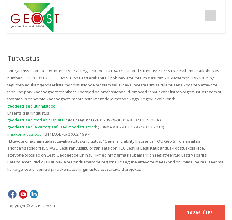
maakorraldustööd (24, 134)
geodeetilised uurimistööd (31, 106)
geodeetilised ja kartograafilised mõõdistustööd (51, 127)
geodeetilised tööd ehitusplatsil (36, 120)
